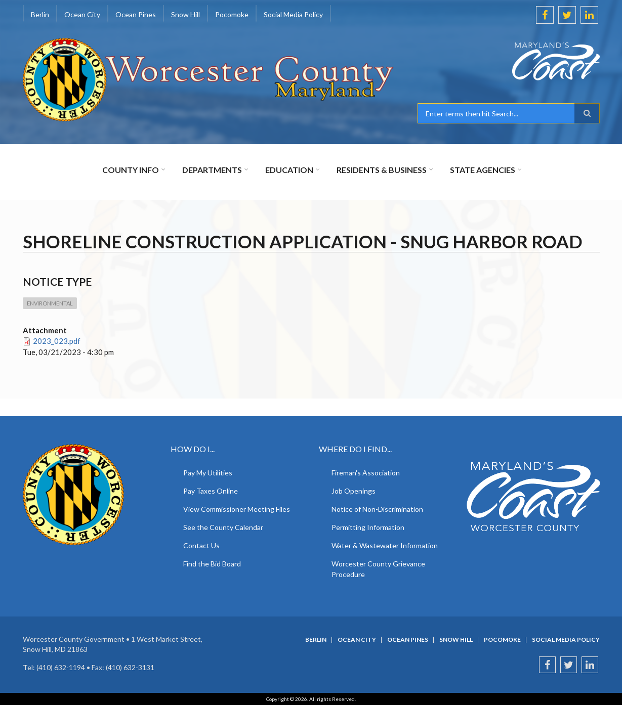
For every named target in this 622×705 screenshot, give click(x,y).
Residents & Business (382, 169)
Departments (212, 169)
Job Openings (353, 491)
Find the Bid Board (212, 563)
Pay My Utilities (207, 472)
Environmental (50, 303)
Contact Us (201, 545)
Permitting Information (367, 527)
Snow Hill (185, 14)
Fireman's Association (365, 472)
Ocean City (82, 14)
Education (289, 169)
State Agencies (482, 169)
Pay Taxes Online (210, 491)
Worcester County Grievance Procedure (378, 569)
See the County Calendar (223, 527)
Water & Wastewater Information (384, 545)
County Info (130, 169)
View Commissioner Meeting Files (236, 509)
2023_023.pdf (56, 340)
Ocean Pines (135, 14)
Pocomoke (231, 14)
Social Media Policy (293, 14)
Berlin (40, 14)
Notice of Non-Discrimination (377, 509)
